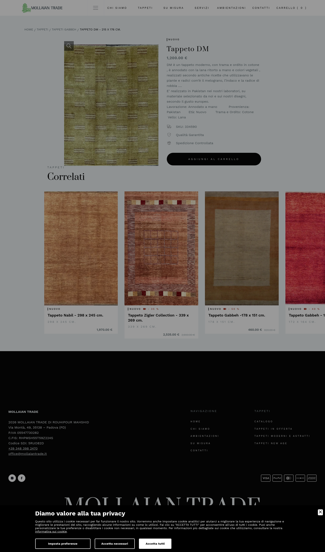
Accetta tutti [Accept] (155, 543)
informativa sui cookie (51, 531)
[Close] (320, 512)
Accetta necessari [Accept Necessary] (114, 543)
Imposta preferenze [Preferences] (63, 543)
